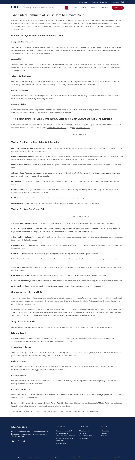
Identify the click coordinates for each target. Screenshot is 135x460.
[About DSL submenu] (98, 7)
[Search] (66, 8)
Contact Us (118, 8)
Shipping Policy (97, 457)
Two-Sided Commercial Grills (52, 23)
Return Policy (116, 457)
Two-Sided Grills (97, 81)
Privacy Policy (56, 457)
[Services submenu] (87, 7)
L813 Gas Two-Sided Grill (81, 128)
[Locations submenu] (109, 7)
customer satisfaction (87, 315)
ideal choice (59, 301)
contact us (65, 406)
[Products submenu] (78, 7)
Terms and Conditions (76, 457)
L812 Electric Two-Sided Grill (56, 128)
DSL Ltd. (92, 26)
